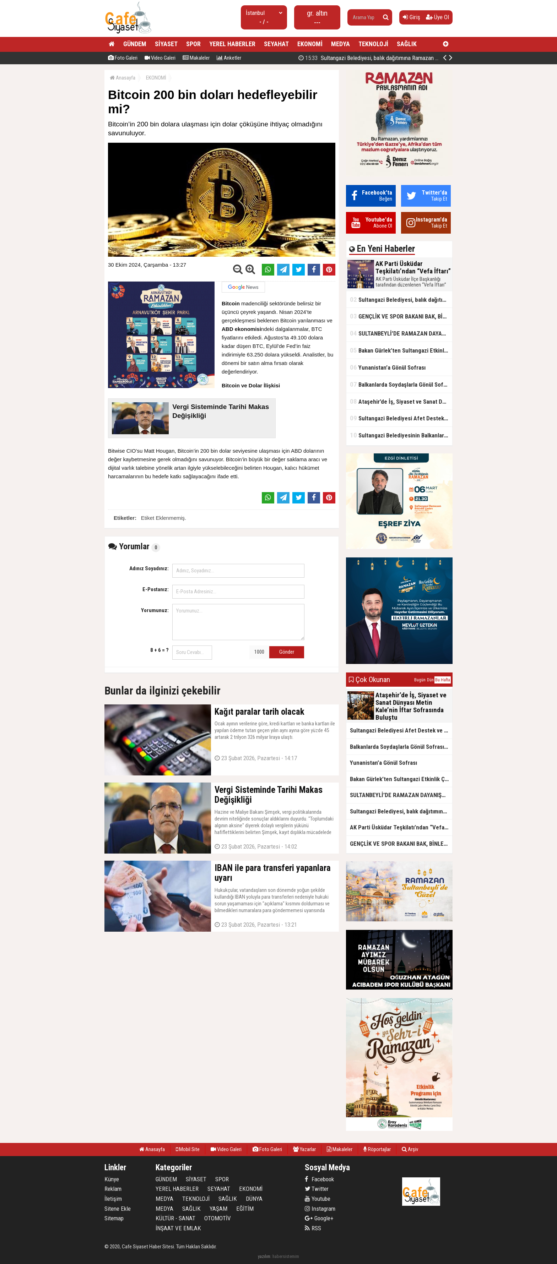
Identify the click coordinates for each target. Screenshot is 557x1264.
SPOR (193, 44)
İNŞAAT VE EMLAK (178, 1228)
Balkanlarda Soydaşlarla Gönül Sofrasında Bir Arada (401, 384)
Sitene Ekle (117, 1208)
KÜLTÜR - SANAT (175, 1218)
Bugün (420, 679)
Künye (111, 1179)
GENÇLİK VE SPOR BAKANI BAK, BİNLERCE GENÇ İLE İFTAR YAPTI (401, 316)
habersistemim (285, 1256)
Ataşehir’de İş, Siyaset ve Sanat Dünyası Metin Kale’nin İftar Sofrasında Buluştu (401, 401)
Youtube (317, 1198)
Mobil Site (188, 1149)
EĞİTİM (245, 1208)
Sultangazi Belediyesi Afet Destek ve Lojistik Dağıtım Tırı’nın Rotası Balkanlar (401, 418)
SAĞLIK (407, 44)
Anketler (229, 58)
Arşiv (410, 1149)
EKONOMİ (310, 44)
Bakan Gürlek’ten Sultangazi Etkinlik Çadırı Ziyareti (401, 350)
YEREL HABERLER (232, 44)
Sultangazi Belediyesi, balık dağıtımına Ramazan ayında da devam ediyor (401, 299)
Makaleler (196, 58)
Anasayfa (122, 78)
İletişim (113, 1198)
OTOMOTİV (217, 1218)
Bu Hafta (442, 679)
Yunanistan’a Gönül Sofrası (388, 367)
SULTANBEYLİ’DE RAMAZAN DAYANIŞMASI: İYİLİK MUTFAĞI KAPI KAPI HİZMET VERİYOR (401, 333)
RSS (313, 1228)
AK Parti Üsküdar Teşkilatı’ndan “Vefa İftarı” (377, 57)
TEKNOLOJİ (373, 44)
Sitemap (114, 1218)
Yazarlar (304, 1149)
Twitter (317, 1188)
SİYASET (166, 44)
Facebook (319, 1179)
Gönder (286, 652)
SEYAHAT (276, 44)
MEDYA (340, 44)
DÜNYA (254, 1198)
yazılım (264, 1256)
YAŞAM (218, 1208)
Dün (430, 679)
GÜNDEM (134, 44)
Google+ (319, 1218)
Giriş (411, 17)
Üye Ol (437, 17)
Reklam (112, 1188)
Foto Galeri (122, 58)
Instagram (320, 1208)
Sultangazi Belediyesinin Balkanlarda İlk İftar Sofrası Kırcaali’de (401, 435)
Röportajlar (377, 1149)
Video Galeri (160, 58)
